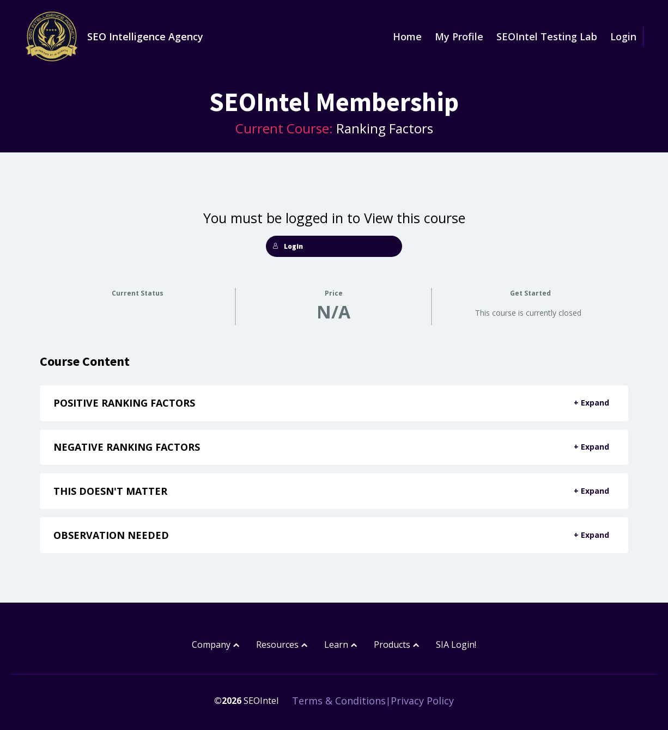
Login (623, 36)
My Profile (459, 36)
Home (407, 36)
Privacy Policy (422, 700)
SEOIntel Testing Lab (546, 36)
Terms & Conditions (339, 700)
